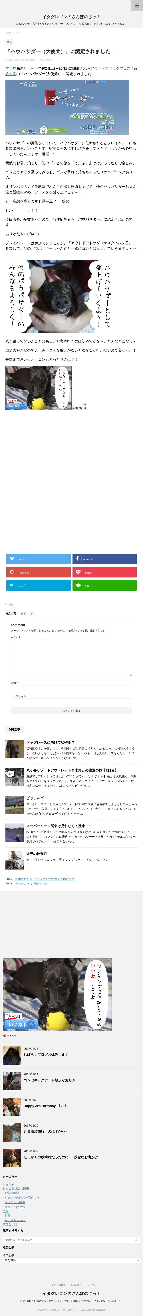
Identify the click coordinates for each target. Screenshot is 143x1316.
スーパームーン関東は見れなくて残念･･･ (58, 826)
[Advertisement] (36, 449)
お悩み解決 (12, 1192)
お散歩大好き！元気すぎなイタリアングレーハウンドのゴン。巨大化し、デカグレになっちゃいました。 (71, 1301)
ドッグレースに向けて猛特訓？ (50, 742)
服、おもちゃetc (15, 1220)
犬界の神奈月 (36, 854)
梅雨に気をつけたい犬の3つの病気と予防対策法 (44, 879)
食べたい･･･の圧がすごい (31, 883)
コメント (16, 636)
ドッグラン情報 (15, 1202)
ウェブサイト (18, 696)
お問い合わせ (58, 1284)
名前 (14, 683)
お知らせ (8, 1184)
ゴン (11, 604)
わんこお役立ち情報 (16, 1188)
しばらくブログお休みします (46, 1054)
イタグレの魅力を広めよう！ (23, 1197)
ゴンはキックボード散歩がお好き (49, 1080)
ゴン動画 (74, 1284)
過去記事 (8, 1255)
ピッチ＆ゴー (36, 798)
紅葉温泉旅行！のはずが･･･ (45, 1131)
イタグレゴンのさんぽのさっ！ (71, 17)
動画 (7, 1215)
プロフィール (89, 1284)
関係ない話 (10, 1224)
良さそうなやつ (15, 1207)
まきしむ (27, 613)
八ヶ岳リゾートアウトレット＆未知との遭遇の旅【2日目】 (72, 770)
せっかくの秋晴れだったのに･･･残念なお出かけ (61, 1157)
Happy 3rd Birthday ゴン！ (45, 1106)
